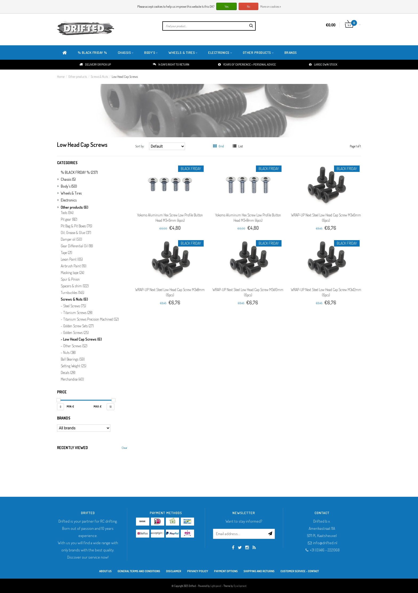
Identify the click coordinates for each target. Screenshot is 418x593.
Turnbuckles (72, 293)
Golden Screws (76, 332)
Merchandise (72, 379)
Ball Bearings (73, 359)
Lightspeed (215, 585)
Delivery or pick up (95, 64)
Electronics (220, 52)
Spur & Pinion (70, 279)
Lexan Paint (72, 259)
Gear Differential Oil (77, 246)
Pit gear (69, 219)
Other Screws (75, 346)
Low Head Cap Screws (125, 77)
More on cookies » (270, 7)
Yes (226, 7)
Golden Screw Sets (78, 326)
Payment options (226, 571)
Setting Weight (73, 366)
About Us (105, 571)
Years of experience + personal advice (247, 64)
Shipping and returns (259, 571)
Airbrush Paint (73, 266)
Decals (68, 372)
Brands (290, 52)
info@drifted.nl (325, 542)
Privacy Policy (197, 571)
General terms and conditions (139, 571)
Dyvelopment (240, 585)
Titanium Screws (78, 312)
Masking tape (72, 273)
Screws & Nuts (99, 77)
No (248, 7)
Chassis (126, 52)
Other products (258, 52)
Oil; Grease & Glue (76, 233)
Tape (66, 253)
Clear (124, 447)
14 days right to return (171, 64)
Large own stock (323, 64)
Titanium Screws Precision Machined (91, 319)
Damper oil (71, 239)
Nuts (69, 352)
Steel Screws (74, 306)
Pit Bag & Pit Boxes (76, 226)
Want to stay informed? (244, 521)
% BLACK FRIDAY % (92, 52)
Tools (67, 213)
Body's (151, 52)
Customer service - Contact (299, 571)
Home (61, 77)
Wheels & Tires (183, 52)
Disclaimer (173, 571)
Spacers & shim (75, 286)
